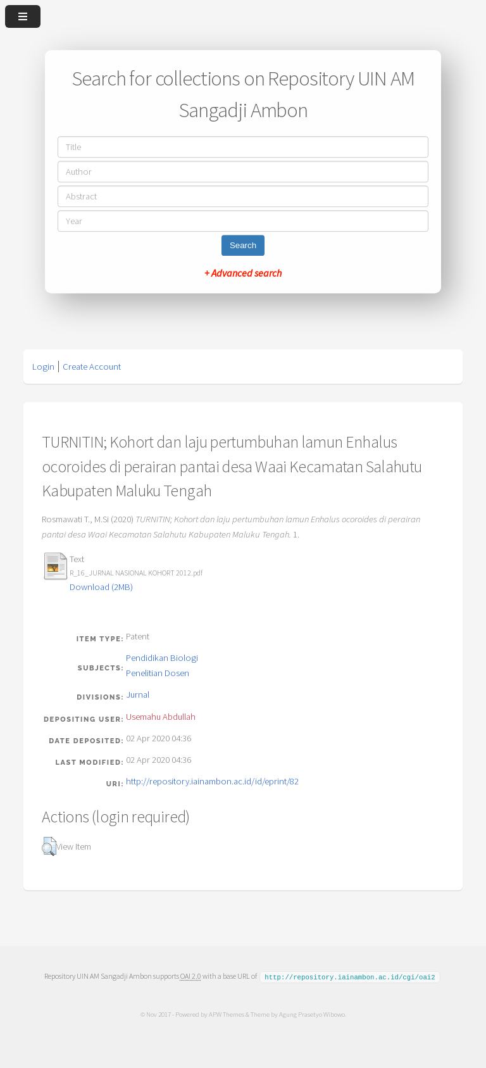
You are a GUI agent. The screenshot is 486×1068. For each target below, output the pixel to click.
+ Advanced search (243, 273)
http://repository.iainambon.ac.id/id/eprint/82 (212, 781)
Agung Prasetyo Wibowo (311, 1013)
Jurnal (137, 694)
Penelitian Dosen (157, 673)
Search (243, 245)
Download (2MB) (101, 587)
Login (43, 366)
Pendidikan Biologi (162, 657)
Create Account (92, 366)
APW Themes (226, 1013)
